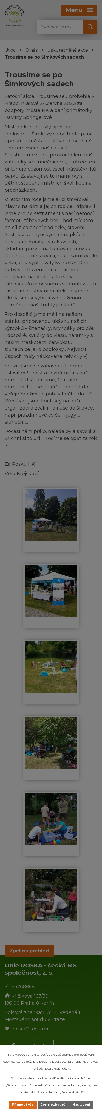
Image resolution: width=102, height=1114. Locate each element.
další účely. (62, 1069)
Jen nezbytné (53, 1104)
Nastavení (81, 1104)
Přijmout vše (23, 1104)
